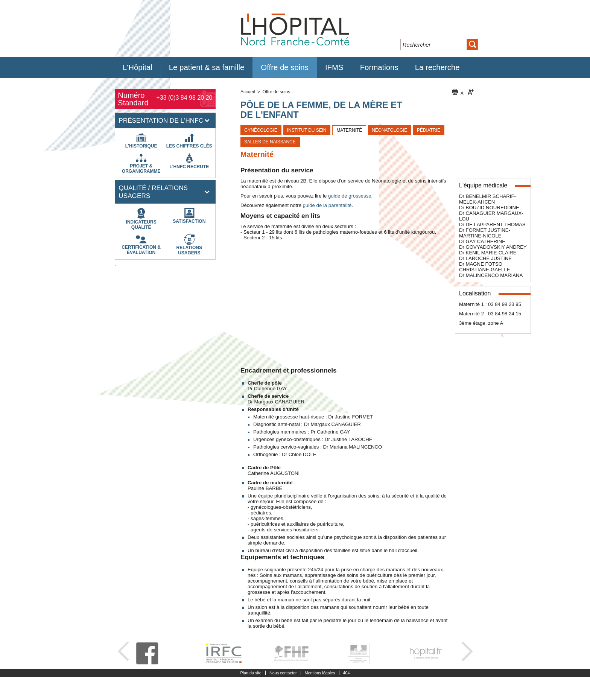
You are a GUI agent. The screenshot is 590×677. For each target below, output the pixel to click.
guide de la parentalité (327, 205)
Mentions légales (320, 673)
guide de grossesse (349, 196)
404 (346, 673)
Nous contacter (283, 673)
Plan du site (250, 673)
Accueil (247, 91)
